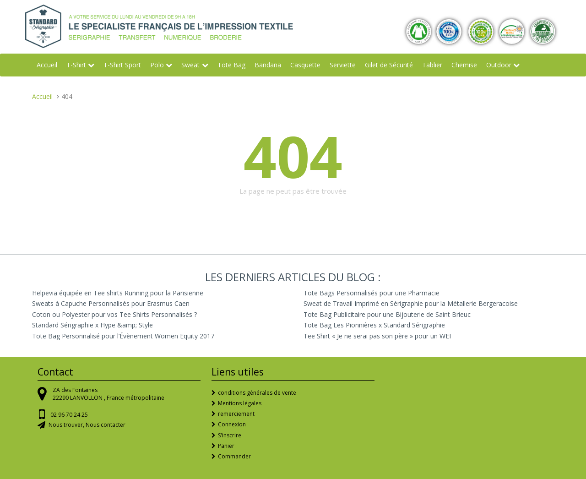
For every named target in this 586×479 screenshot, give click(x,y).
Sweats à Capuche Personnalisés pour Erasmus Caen (111, 303)
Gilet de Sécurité (389, 64)
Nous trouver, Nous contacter (87, 425)
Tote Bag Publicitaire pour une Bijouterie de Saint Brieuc (387, 314)
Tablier (432, 64)
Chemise (464, 64)
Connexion (232, 424)
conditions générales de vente (257, 393)
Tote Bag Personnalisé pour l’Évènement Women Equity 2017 (123, 336)
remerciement (236, 414)
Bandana (268, 64)
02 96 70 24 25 (69, 415)
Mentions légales (239, 403)
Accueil (47, 64)
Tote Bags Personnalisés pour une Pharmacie (372, 292)
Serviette (343, 64)
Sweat (190, 64)
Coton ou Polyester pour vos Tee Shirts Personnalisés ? (114, 314)
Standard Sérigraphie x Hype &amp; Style (92, 325)
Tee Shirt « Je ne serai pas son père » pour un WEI (377, 336)
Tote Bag (231, 64)
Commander (234, 456)
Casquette (305, 64)
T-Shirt (76, 64)
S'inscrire (229, 435)
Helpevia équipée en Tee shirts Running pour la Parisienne (117, 292)
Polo (157, 64)
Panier (226, 446)
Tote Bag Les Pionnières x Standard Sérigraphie (374, 325)
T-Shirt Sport (122, 64)
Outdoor (498, 64)
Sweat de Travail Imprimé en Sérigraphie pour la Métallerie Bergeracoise (411, 303)
